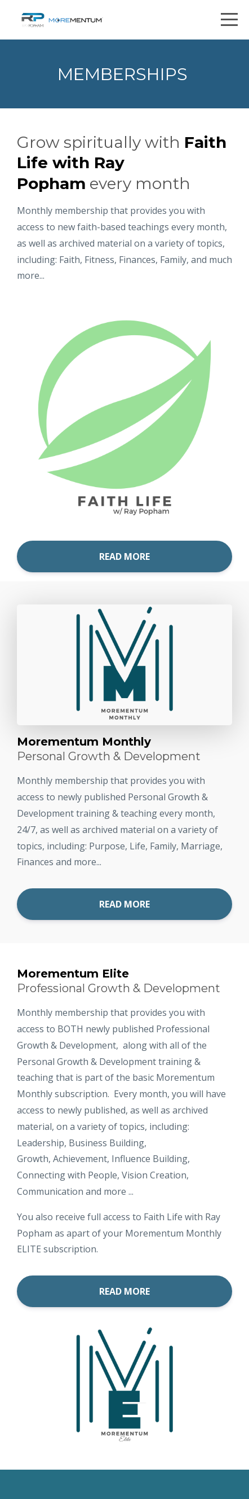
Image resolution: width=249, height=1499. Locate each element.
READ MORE (124, 556)
